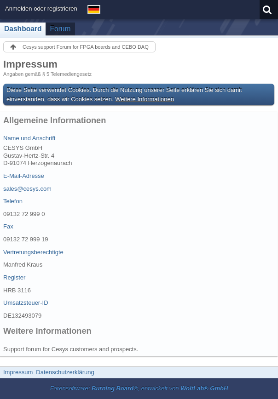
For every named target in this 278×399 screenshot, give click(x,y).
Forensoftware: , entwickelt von (139, 388)
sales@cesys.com (27, 188)
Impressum (18, 372)
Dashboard (22, 29)
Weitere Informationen (144, 99)
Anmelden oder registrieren (41, 8)
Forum (60, 29)
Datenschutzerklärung (65, 372)
